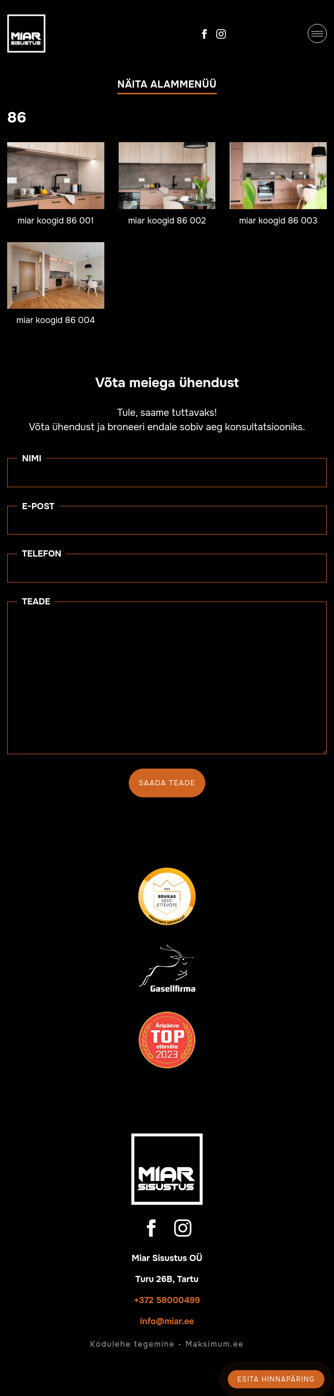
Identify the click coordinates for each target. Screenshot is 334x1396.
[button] (166, 86)
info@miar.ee (167, 1321)
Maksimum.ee (214, 1344)
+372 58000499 (167, 1300)
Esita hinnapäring (276, 1379)
